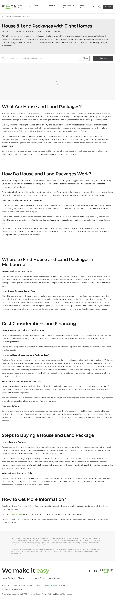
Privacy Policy (7, 585)
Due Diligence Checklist (23, 585)
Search (103, 58)
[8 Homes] (9, 6)
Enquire (108, 7)
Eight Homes (86, 7)
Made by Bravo (59, 585)
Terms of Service (62, 594)
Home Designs (24, 7)
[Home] (2, 16)
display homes (15, 514)
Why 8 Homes (55, 578)
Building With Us (70, 7)
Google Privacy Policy (44, 594)
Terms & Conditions (41, 585)
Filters (84, 58)
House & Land (55, 7)
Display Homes (39, 7)
